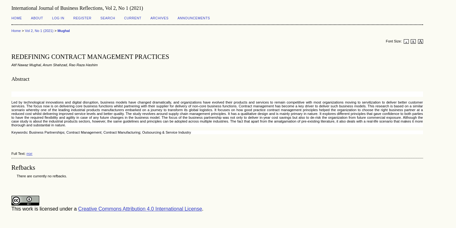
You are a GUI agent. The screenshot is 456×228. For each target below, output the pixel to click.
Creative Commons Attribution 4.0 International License (140, 209)
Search (107, 18)
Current (132, 18)
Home (16, 18)
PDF (30, 153)
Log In (58, 18)
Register (82, 18)
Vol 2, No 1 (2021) (39, 31)
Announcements (194, 18)
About (37, 18)
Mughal (64, 31)
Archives (159, 18)
